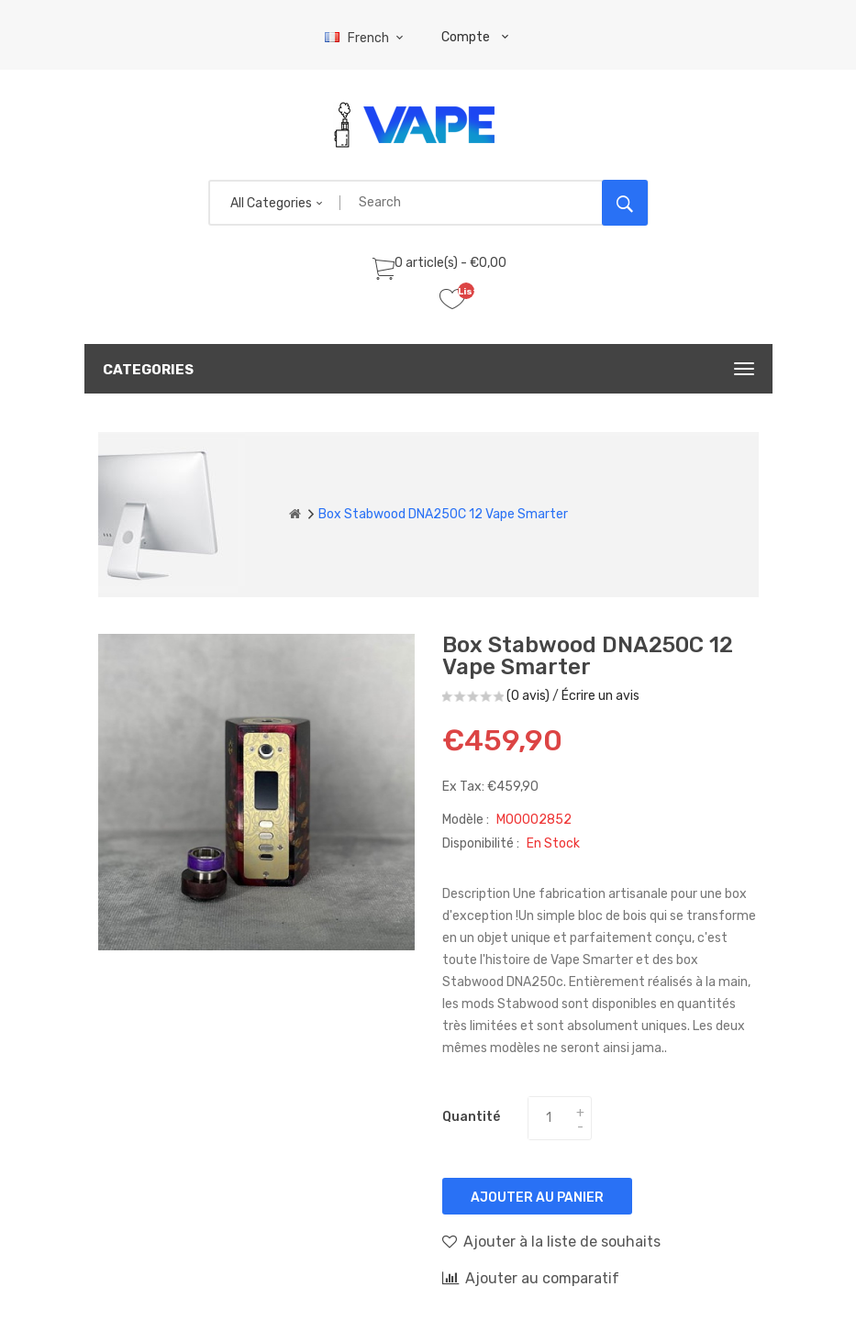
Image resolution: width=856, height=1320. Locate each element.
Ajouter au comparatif (530, 1277)
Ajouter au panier (537, 1197)
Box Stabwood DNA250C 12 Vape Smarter (443, 514)
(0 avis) (528, 696)
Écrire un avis (600, 696)
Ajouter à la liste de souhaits (551, 1241)
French (366, 38)
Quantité (471, 1117)
